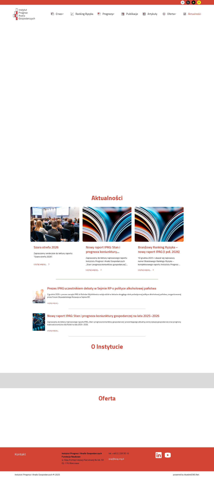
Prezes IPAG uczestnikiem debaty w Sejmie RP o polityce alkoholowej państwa (101, 288)
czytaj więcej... (42, 264)
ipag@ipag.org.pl (116, 458)
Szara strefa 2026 (46, 247)
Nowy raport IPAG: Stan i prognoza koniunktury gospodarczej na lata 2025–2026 (103, 315)
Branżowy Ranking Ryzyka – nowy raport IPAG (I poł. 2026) (159, 249)
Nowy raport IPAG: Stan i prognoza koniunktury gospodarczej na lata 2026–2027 (105, 254)
